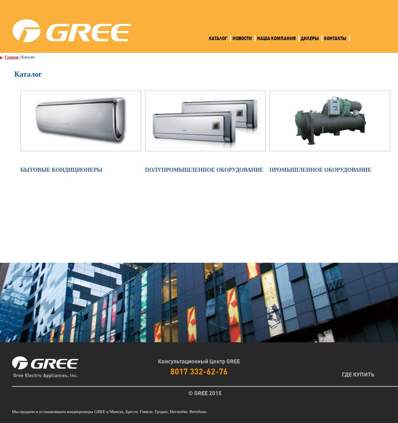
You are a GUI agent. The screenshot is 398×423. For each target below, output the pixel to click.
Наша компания (276, 38)
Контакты (335, 38)
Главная (12, 57)
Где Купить (358, 374)
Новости (242, 38)
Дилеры (310, 38)
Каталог (218, 38)
